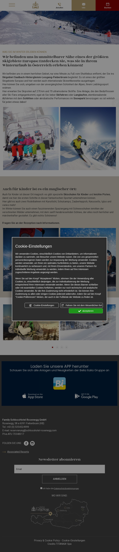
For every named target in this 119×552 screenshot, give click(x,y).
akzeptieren (86, 311)
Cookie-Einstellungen (41, 305)
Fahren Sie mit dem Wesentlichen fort (81, 305)
